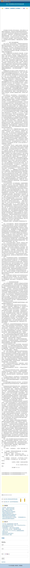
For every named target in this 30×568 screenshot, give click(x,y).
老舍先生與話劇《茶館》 (7, 534)
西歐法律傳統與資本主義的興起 (8, 511)
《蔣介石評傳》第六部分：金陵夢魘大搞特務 (11, 529)
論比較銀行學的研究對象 (7, 510)
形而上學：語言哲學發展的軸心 (11, 501)
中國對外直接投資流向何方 (7, 513)
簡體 (24, 8)
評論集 (3, 538)
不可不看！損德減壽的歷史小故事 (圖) (10, 523)
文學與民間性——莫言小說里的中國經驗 (10, 527)
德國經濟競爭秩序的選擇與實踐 (8, 515)
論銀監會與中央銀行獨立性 (7, 533)
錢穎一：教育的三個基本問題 (8, 509)
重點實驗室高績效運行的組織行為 (9, 514)
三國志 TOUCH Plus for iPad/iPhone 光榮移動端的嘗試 (13, 530)
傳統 (27, 8)
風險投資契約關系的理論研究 (8, 518)
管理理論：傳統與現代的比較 (8, 507)
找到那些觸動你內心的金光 (7, 526)
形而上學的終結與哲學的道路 (11, 499)
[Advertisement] (16, 18)
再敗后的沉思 (5, 532)
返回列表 (3, 562)
